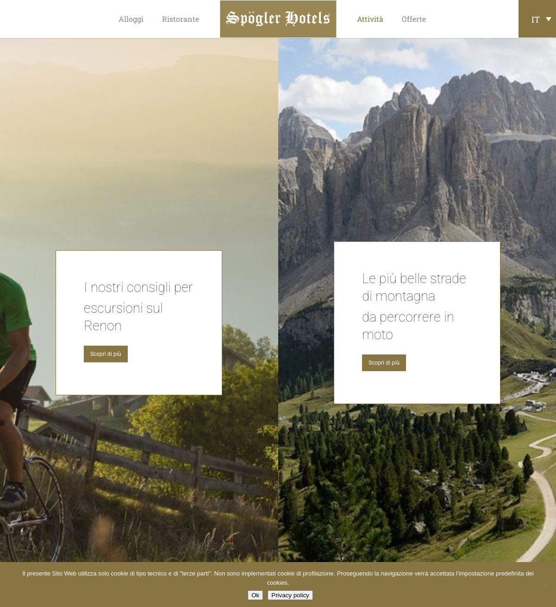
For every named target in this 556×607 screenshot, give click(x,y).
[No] (544, 584)
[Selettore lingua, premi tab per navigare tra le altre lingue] (537, 19)
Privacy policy (290, 595)
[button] (106, 354)
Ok (255, 595)
